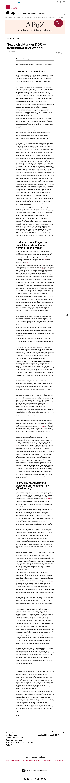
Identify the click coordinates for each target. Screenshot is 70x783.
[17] (51, 586)
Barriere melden (46, 775)
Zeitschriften (11, 17)
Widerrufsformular (59, 760)
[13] (16, 444)
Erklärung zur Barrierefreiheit (58, 775)
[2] (45, 259)
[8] (37, 311)
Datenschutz (15, 775)
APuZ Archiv (29, 17)
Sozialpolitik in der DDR (47, 735)
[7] (22, 310)
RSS (31, 775)
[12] (43, 426)
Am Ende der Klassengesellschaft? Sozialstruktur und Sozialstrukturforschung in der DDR (19, 740)
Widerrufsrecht (47, 760)
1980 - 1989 (35, 17)
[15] (35, 518)
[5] (43, 268)
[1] (49, 256)
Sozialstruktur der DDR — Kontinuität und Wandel (58, 17)
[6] (44, 308)
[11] (27, 406)
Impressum (8, 775)
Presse (40, 775)
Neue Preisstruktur (15, 760)
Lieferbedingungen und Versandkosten (32, 760)
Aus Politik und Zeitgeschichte (20, 17)
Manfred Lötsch (11, 51)
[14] (49, 498)
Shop (6, 17)
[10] (49, 358)
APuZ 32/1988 (44, 17)
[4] (42, 265)
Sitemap (21, 775)
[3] (27, 262)
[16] (51, 581)
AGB (7, 760)
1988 (40, 17)
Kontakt (35, 775)
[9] (20, 324)
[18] (49, 591)
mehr (51, 1)
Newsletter (27, 775)
